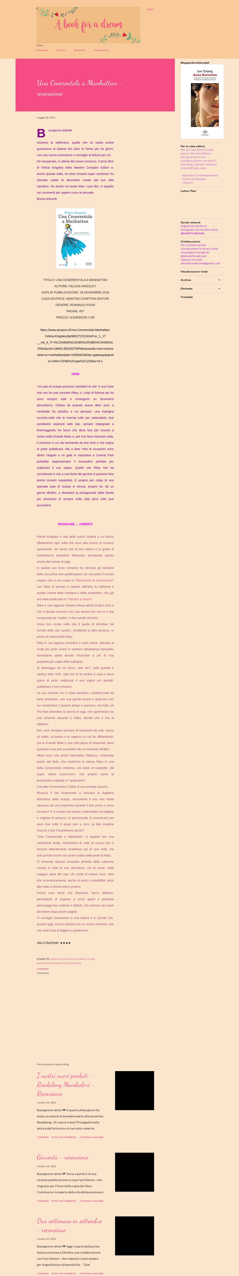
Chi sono (61, 50)
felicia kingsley (78, 959)
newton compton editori (52, 963)
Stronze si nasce (79, 599)
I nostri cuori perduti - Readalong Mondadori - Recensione (66, 1084)
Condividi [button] (43, 969)
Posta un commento (63, 1137)
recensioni (74, 963)
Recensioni (79, 50)
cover (64, 959)
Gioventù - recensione (62, 1157)
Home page (42, 50)
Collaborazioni (101, 50)
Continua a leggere (91, 1137)
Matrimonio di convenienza (94, 580)
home (91, 959)
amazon (55, 959)
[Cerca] (150, 9)
